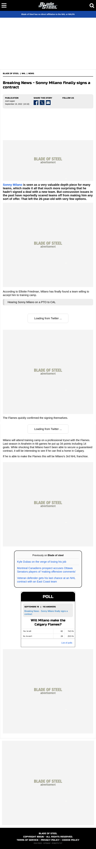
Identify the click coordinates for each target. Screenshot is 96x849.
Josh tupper (10, 101)
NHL (24, 73)
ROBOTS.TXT (57, 843)
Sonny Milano (12, 184)
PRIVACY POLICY (50, 840)
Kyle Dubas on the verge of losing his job (41, 561)
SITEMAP (46, 843)
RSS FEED (38, 843)
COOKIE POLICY (70, 840)
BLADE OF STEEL (11, 73)
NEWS (31, 73)
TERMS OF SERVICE (27, 840)
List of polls (66, 643)
